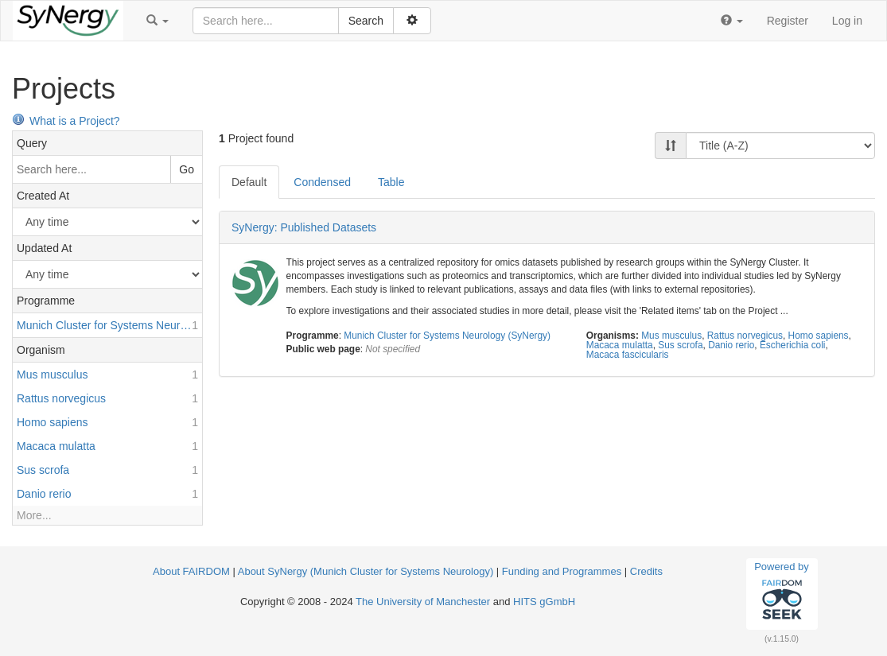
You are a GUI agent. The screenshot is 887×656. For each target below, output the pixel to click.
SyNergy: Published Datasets (303, 227)
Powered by (781, 593)
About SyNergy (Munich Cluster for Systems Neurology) (366, 571)
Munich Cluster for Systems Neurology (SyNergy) (447, 335)
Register (787, 20)
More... (34, 515)
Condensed (322, 182)
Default (248, 182)
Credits (646, 571)
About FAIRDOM (191, 571)
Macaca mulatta (619, 345)
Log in (847, 20)
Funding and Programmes (561, 571)
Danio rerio (731, 345)
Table (391, 182)
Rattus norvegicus (745, 335)
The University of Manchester (423, 601)
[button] (157, 21)
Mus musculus (671, 335)
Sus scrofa (680, 345)
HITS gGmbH (544, 601)
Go (186, 169)
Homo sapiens (818, 335)
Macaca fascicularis (627, 354)
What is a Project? (66, 121)
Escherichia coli (793, 345)
